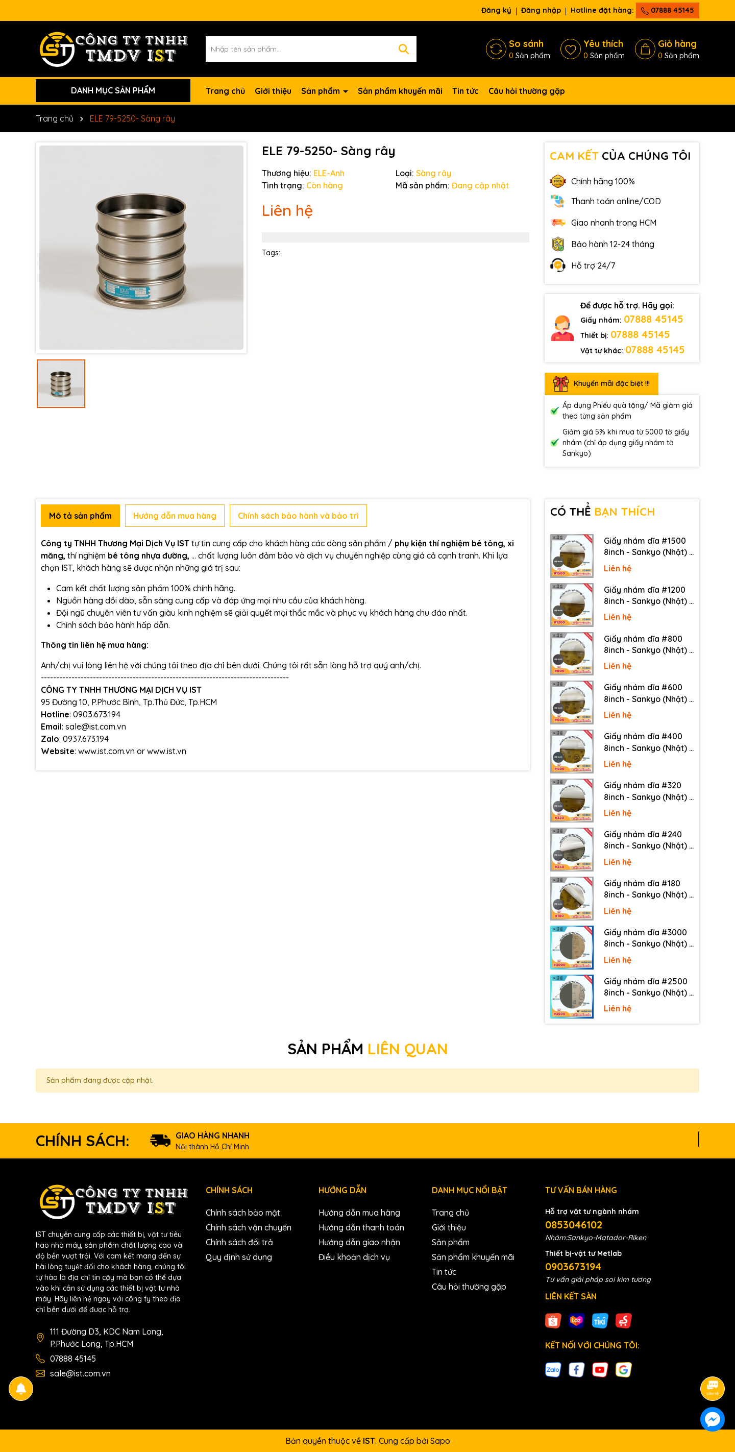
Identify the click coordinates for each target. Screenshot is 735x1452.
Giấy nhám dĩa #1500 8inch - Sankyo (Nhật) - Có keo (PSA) (648, 547)
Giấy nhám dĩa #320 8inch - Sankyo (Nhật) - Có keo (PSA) (648, 791)
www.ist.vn (166, 751)
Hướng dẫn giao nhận (359, 1242)
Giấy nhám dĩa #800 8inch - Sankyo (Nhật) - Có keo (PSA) (648, 645)
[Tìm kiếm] (404, 49)
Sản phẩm (321, 91)
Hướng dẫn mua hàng (359, 1212)
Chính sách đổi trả (239, 1242)
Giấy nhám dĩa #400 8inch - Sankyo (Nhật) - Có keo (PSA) (648, 742)
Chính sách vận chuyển (248, 1227)
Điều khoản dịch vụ (354, 1257)
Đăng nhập (541, 10)
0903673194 (573, 1266)
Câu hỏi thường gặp (526, 91)
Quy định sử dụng (239, 1257)
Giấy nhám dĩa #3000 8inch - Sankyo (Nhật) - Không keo (648, 938)
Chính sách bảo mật (243, 1212)
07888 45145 (667, 10)
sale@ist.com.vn (80, 1373)
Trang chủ (225, 91)
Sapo (440, 1441)
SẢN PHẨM (367, 1048)
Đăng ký (496, 10)
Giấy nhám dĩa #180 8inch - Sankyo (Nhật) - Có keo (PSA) (648, 889)
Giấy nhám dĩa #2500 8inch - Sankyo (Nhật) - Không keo (648, 987)
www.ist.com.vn (106, 751)
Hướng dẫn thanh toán (361, 1227)
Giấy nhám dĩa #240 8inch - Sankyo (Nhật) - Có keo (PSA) (648, 840)
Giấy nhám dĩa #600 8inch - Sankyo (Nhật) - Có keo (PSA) (648, 693)
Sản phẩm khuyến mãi (400, 91)
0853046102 (573, 1224)
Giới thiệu (273, 91)
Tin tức (465, 91)
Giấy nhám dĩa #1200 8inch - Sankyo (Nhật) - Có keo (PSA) (648, 596)
